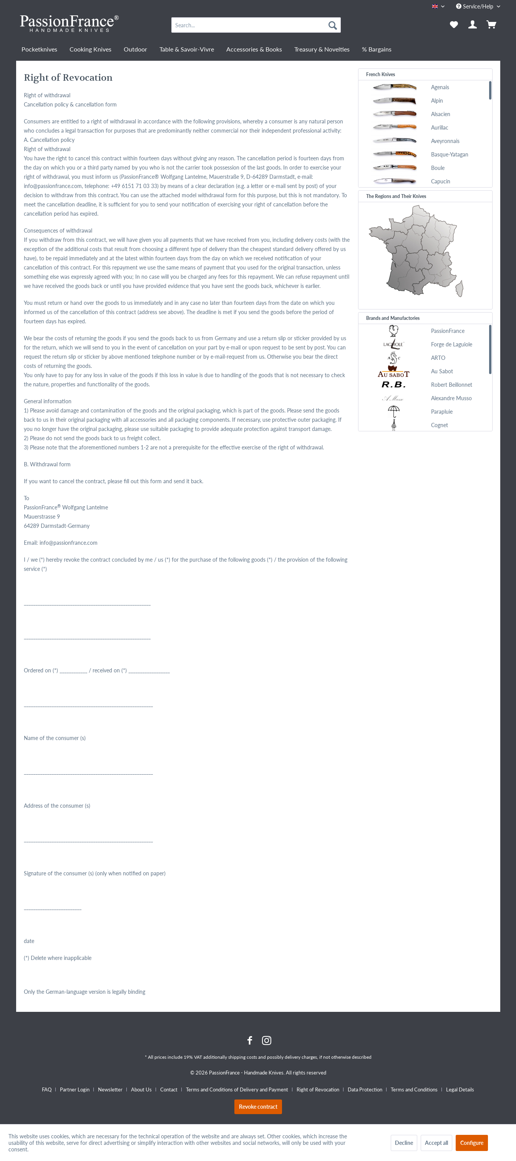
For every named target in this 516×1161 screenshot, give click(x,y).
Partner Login (75, 1089)
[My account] (473, 25)
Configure (471, 1142)
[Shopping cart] (492, 25)
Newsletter (110, 1089)
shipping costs (242, 1057)
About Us (141, 1089)
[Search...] (256, 25)
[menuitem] (256, 25)
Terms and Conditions (414, 1089)
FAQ (46, 1089)
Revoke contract (258, 1106)
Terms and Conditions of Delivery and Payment (237, 1089)
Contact (169, 1089)
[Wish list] (454, 25)
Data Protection (365, 1089)
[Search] (333, 25)
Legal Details (460, 1089)
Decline (404, 1142)
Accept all (436, 1142)
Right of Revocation (318, 1089)
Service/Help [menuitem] (475, 6)
